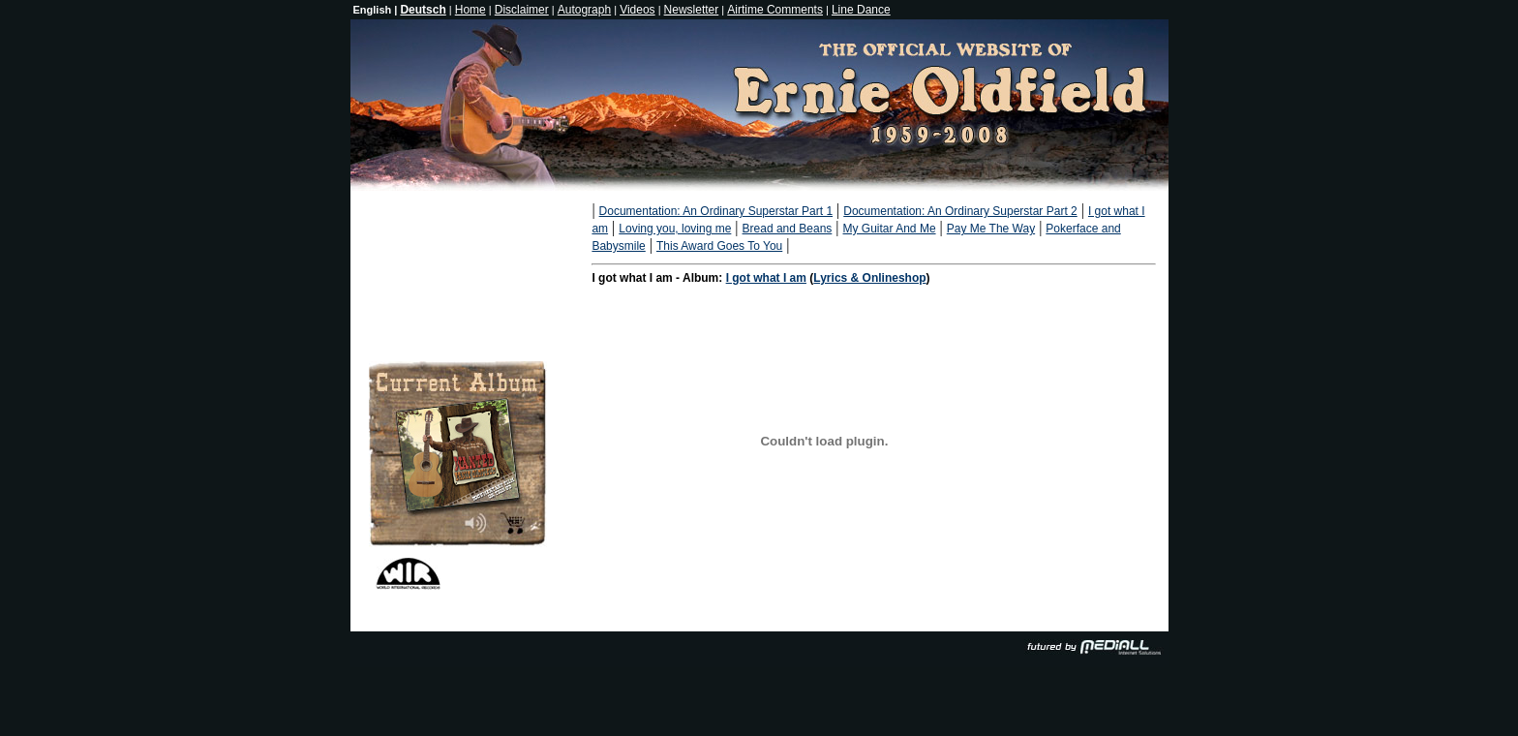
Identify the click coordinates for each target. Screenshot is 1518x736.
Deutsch (422, 9)
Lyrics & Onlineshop (869, 278)
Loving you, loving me (675, 228)
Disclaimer (522, 9)
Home (470, 9)
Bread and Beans (788, 228)
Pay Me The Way (991, 228)
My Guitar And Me (889, 228)
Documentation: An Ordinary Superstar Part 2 (960, 211)
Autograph (584, 9)
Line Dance (861, 9)
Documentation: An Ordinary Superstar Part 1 (716, 211)
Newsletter (691, 9)
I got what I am (766, 278)
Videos (637, 9)
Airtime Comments (775, 9)
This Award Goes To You (719, 246)
